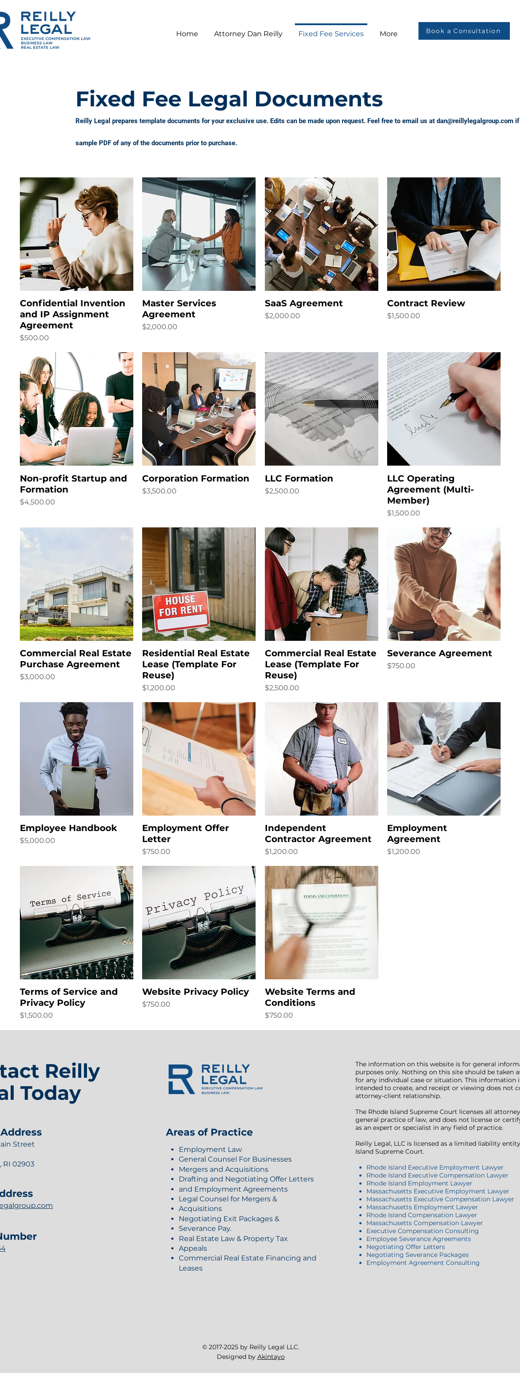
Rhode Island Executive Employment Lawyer (435, 1167)
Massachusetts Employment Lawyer (422, 1207)
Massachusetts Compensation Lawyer (424, 1223)
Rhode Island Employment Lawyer (419, 1183)
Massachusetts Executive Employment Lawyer (437, 1191)
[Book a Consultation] (464, 31)
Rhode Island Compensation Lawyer (421, 1215)
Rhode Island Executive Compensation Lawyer (437, 1175)
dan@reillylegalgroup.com (475, 121)
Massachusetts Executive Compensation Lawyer (440, 1199)
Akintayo (271, 1357)
